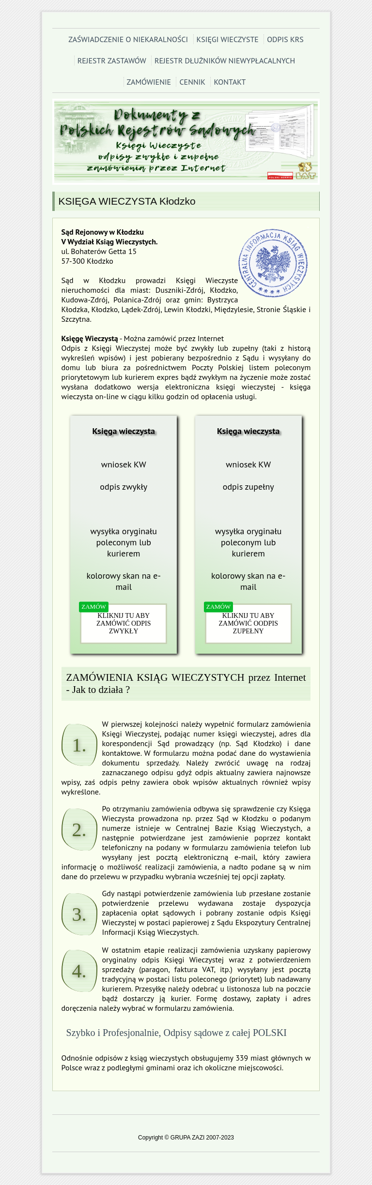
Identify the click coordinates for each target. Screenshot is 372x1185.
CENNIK (192, 82)
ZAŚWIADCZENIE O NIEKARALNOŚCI (128, 39)
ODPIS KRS (285, 39)
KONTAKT (230, 82)
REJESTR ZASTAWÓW (112, 60)
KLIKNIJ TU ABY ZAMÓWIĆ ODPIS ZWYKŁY (123, 623)
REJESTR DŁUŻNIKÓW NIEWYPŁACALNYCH (225, 60)
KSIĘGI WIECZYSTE (228, 39)
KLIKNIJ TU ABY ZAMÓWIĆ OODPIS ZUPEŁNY (248, 623)
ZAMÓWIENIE (149, 82)
